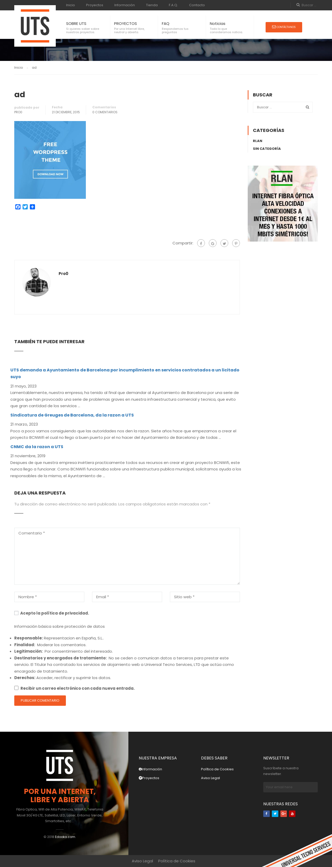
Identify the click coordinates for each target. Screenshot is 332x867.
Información (124, 5)
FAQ (165, 23)
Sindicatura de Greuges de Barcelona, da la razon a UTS (72, 415)
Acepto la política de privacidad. (51, 613)
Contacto (197, 5)
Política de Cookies (217, 769)
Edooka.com (65, 837)
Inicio (70, 5)
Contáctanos (284, 27)
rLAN (257, 140)
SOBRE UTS (76, 23)
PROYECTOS (125, 23)
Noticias (217, 23)
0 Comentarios (104, 112)
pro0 (18, 112)
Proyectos (94, 5)
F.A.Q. (173, 5)
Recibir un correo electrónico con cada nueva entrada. (77, 688)
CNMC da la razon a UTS (36, 447)
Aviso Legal (210, 778)
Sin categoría (267, 148)
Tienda (152, 5)
